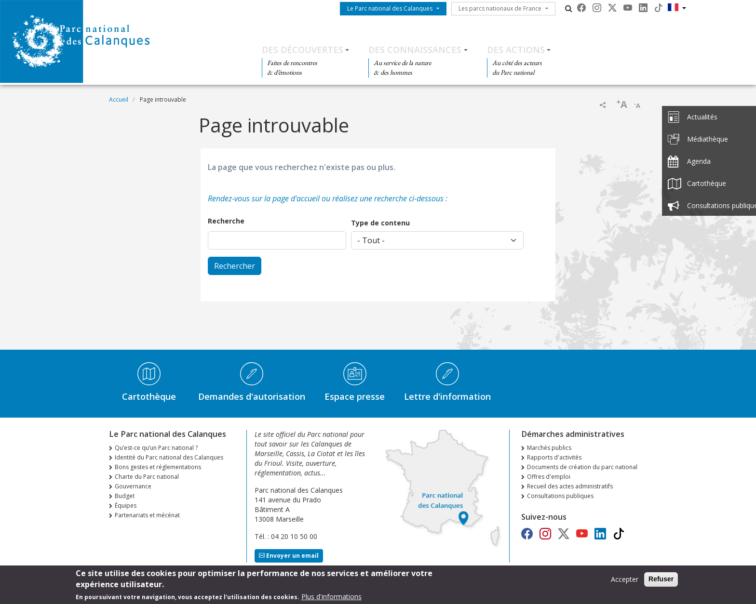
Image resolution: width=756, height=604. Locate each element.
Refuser (661, 581)
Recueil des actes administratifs (570, 486)
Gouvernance (133, 486)
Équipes (125, 505)
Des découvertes (302, 49)
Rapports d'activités (554, 457)
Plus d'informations (331, 599)
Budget (125, 496)
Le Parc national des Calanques (389, 8)
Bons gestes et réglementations (158, 467)
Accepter (624, 581)
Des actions (516, 49)
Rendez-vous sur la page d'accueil (264, 198)
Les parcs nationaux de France (500, 8)
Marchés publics (549, 448)
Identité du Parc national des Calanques (169, 457)
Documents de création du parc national (582, 467)
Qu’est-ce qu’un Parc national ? (156, 448)
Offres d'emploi (548, 477)
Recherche (226, 220)
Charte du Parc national (147, 477)
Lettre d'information (447, 396)
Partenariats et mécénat (147, 515)
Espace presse (354, 396)
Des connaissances (414, 49)
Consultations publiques (560, 496)
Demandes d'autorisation (251, 396)
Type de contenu (380, 222)
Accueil (118, 99)
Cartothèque (149, 396)
